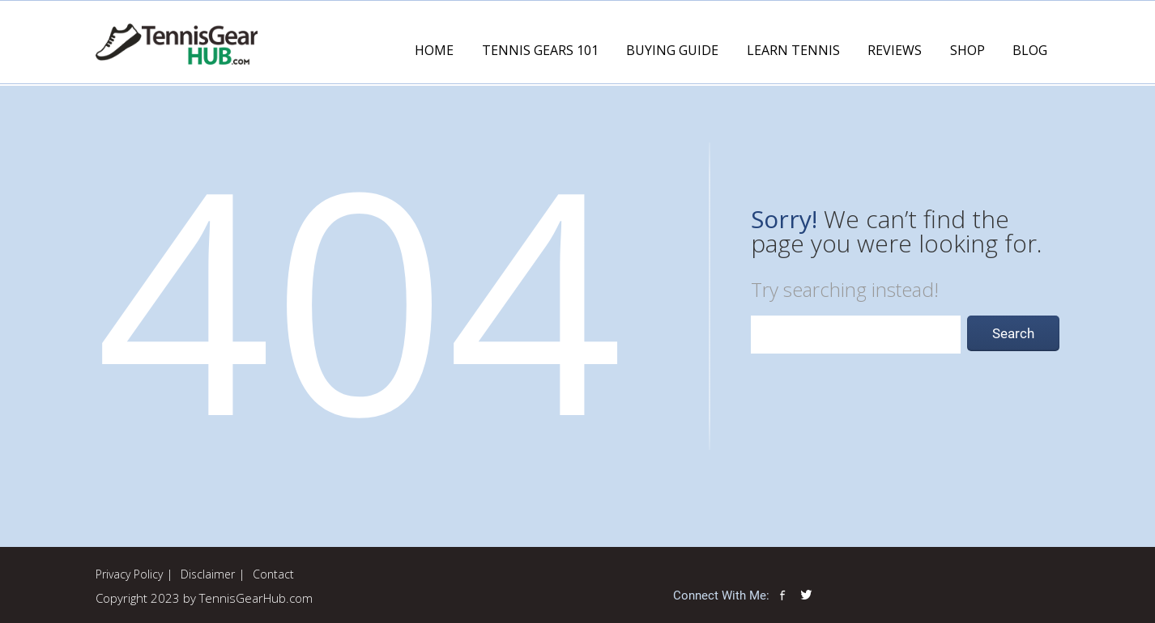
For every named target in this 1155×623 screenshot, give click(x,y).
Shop (967, 50)
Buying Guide (672, 50)
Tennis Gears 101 (540, 50)
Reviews (894, 50)
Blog (1029, 50)
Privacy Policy (129, 574)
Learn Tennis (793, 50)
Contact (273, 574)
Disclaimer (208, 574)
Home (434, 50)
